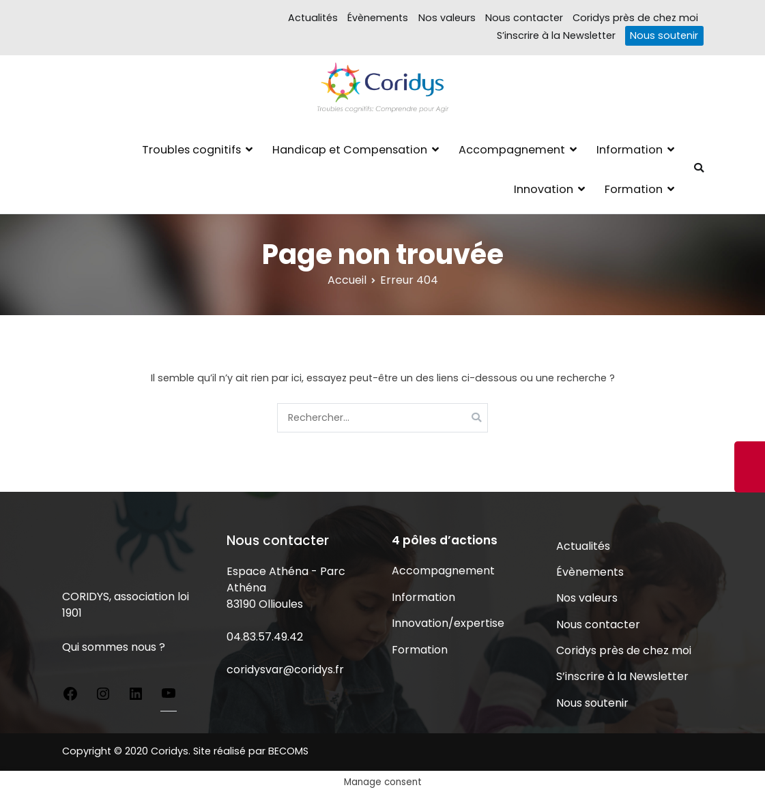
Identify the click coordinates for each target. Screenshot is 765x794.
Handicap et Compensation (349, 150)
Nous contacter (524, 18)
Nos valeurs (447, 18)
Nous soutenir (664, 35)
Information (629, 150)
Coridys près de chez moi (635, 18)
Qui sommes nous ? (113, 647)
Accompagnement (512, 150)
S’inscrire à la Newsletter (556, 35)
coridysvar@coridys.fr (285, 669)
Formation (634, 189)
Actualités (313, 18)
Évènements (377, 18)
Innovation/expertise (448, 623)
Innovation (543, 189)
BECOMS (288, 751)
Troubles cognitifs (191, 150)
